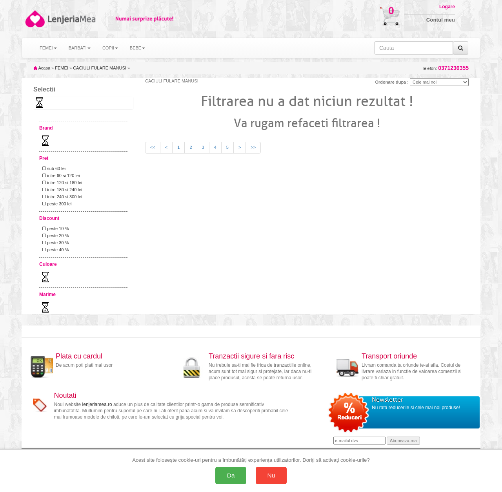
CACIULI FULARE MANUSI (99, 68)
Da (231, 475)
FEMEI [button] (48, 48)
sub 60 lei (52, 168)
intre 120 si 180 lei (61, 182)
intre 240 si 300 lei (61, 196)
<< (152, 147)
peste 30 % (54, 242)
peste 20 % (54, 235)
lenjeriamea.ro (97, 404)
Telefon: (445, 68)
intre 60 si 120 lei (60, 175)
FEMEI (61, 68)
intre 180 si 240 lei (61, 189)
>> (253, 147)
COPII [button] (110, 48)
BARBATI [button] (80, 48)
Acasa (41, 68)
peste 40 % (54, 249)
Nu (271, 475)
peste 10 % (54, 228)
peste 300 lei (56, 203)
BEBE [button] (137, 48)
